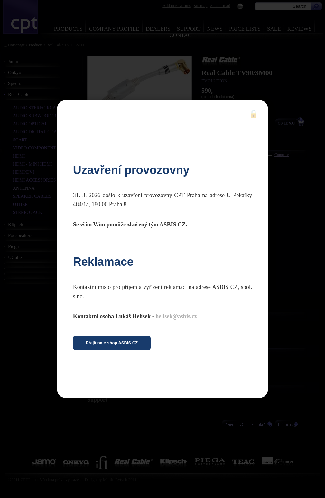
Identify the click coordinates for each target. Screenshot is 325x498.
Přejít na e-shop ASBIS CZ (112, 342)
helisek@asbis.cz (176, 316)
